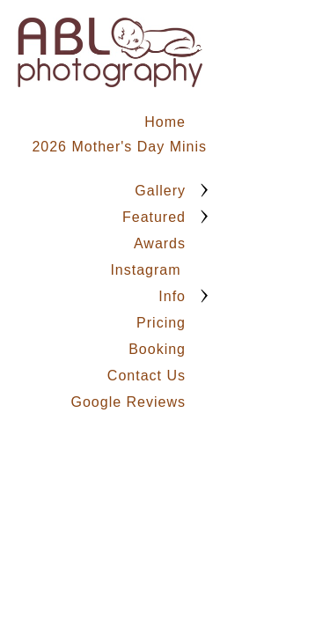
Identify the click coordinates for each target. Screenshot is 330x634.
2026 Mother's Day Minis (119, 146)
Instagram (148, 269)
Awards (160, 243)
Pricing (161, 322)
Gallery (160, 190)
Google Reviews (129, 401)
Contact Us (146, 375)
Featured (154, 217)
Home (165, 121)
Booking (157, 349)
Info (172, 296)
